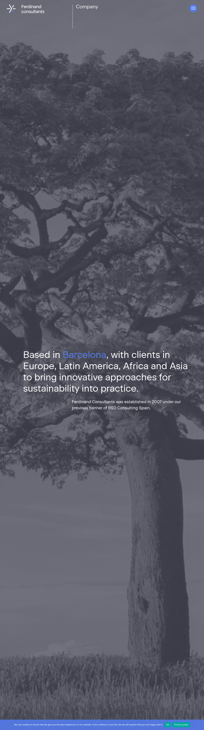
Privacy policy (181, 724)
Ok (167, 724)
